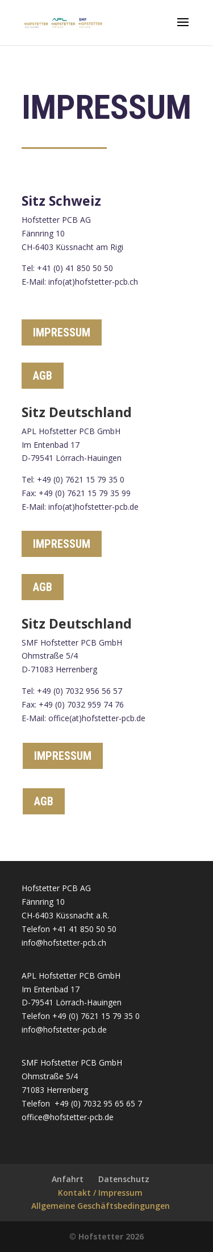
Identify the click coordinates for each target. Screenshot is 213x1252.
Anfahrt (67, 1179)
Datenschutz (123, 1179)
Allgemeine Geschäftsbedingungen (100, 1205)
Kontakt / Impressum (100, 1192)
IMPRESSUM (61, 332)
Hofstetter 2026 (111, 1236)
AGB (42, 375)
